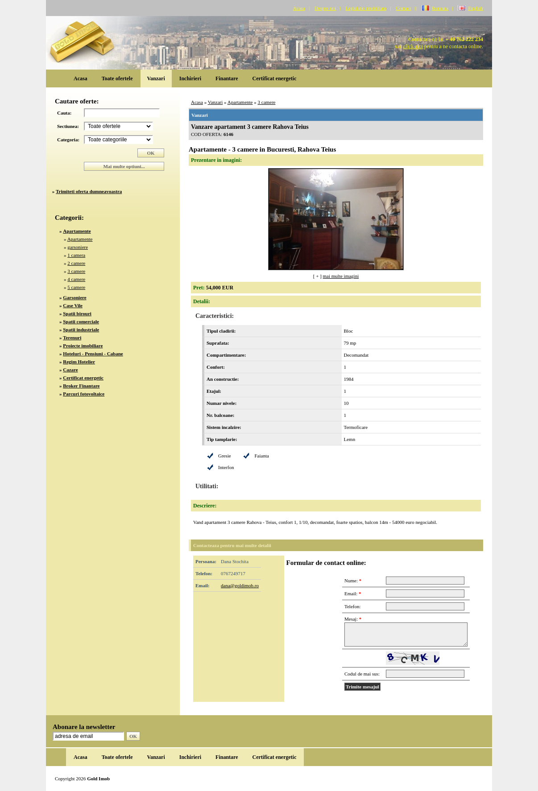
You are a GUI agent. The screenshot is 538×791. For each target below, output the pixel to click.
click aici (413, 46)
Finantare (226, 78)
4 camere (76, 279)
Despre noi (325, 8)
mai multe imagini (341, 276)
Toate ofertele (117, 78)
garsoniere (77, 247)
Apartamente (80, 239)
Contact (403, 8)
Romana (440, 8)
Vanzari (156, 78)
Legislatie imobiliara (366, 8)
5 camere (76, 287)
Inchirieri (190, 78)
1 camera (76, 255)
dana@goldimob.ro (240, 585)
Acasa (299, 8)
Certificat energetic (274, 78)
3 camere (76, 271)
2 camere (76, 263)
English (475, 8)
